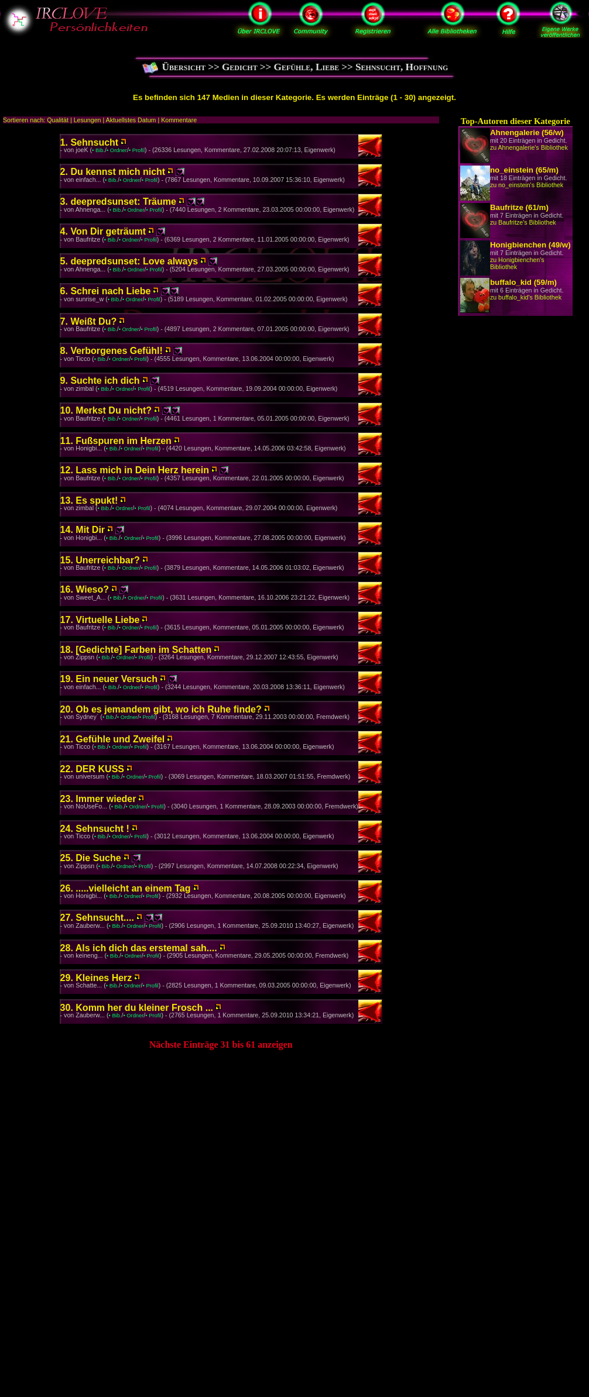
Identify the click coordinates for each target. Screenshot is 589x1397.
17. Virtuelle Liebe (100, 620)
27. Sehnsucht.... (97, 918)
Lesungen (87, 119)
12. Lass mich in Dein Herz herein (134, 470)
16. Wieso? (84, 589)
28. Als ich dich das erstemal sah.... (138, 948)
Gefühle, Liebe (306, 67)
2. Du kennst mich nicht (113, 172)
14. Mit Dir (82, 530)
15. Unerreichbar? (100, 560)
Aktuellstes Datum (131, 119)
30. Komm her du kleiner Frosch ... (136, 1008)
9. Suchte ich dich (100, 381)
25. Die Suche (90, 858)
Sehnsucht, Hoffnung (401, 67)
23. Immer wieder (98, 799)
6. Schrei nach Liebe (105, 291)
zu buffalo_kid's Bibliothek (525, 297)
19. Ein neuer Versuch (108, 679)
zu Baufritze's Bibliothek (523, 222)
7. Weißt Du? (88, 321)
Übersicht (184, 67)
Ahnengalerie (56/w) (527, 132)
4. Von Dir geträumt (103, 231)
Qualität (58, 119)
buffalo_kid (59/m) (523, 282)
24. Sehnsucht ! (94, 829)
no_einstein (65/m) (524, 170)
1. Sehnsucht (89, 142)
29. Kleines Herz (96, 978)
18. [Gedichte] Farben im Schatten (136, 650)
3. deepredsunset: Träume (118, 202)
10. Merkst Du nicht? (106, 410)
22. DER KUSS (92, 769)
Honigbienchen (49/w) (530, 244)
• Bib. (98, 150)
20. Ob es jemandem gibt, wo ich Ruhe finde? (161, 709)
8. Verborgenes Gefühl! (111, 351)
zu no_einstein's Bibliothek (526, 184)
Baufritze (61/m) (519, 207)
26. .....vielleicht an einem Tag (125, 888)
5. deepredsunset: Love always (129, 261)
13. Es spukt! (89, 500)
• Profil (137, 150)
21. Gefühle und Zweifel (112, 739)
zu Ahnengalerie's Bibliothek (529, 147)
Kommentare (179, 119)
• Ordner (117, 150)
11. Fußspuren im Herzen (116, 441)
